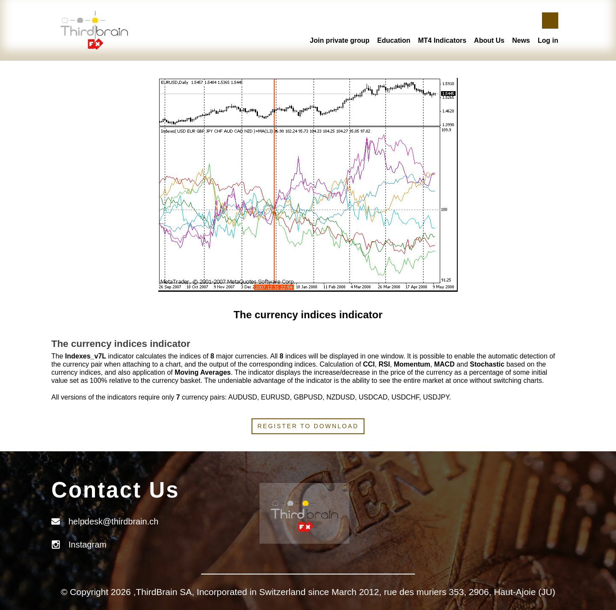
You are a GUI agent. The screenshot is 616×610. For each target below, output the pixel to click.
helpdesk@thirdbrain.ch (113, 521)
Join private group (340, 40)
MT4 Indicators (442, 40)
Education (393, 40)
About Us (489, 40)
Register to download (308, 426)
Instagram (87, 544)
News (521, 40)
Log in (548, 40)
